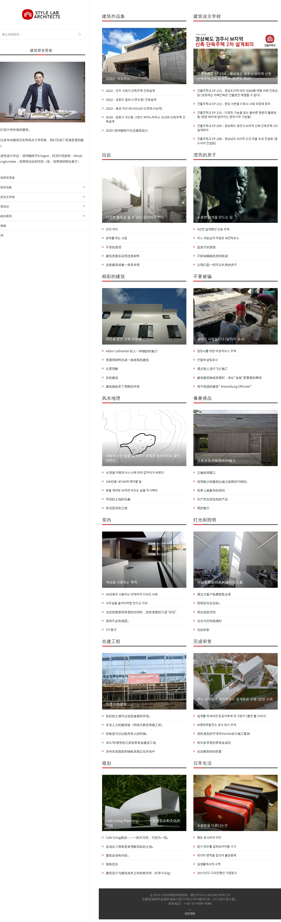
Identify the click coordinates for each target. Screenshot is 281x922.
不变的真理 (113, 248)
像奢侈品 (202, 399)
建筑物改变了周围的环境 (123, 387)
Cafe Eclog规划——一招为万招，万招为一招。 (138, 840)
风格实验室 (49, 216)
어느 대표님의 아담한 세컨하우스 (218, 239)
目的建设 (112, 379)
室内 (106, 521)
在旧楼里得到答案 (209, 753)
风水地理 (111, 399)
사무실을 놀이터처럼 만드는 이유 (127, 605)
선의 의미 (112, 230)
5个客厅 (111, 632)
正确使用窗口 (206, 474)
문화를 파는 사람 (116, 239)
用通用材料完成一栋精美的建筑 (127, 361)
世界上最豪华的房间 (211, 492)
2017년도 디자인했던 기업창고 (217, 875)
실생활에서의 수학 (209, 867)
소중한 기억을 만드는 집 (215, 217)
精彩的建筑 (113, 277)
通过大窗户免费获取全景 (214, 596)
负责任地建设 (116, 705)
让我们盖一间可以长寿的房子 (217, 265)
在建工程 (111, 643)
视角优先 (112, 867)
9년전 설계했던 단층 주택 (213, 230)
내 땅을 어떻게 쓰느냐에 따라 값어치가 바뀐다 (135, 474)
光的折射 (203, 632)
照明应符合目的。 (209, 605)
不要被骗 (202, 277)
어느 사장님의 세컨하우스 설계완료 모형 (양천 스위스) (235, 703)
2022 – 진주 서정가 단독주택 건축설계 (130, 91)
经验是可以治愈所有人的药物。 (127, 736)
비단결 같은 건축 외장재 (123, 340)
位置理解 (112, 370)
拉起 (106, 155)
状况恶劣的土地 (116, 510)
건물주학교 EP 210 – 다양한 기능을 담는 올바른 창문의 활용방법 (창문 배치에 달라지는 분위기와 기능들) (236, 115)
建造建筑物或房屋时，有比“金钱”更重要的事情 (229, 379)
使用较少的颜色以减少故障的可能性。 (223, 483)
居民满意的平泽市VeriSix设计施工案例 (223, 736)
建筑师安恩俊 (13, 177)
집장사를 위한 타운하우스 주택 (216, 352)
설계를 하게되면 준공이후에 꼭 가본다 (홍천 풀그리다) (231, 718)
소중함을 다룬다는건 (212, 828)
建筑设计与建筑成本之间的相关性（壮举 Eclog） (139, 875)
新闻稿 (8, 225)
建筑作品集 (49, 187)
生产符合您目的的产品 (212, 501)
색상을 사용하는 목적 (121, 583)
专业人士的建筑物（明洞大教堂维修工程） (135, 727)
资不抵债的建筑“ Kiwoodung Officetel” (224, 387)
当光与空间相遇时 (209, 623)
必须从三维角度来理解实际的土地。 (130, 849)
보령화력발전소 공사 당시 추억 (216, 727)
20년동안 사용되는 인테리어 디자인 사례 (132, 596)
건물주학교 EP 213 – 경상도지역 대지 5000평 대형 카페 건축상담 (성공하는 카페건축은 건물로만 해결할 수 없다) (237, 93)
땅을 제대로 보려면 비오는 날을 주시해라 (132, 492)
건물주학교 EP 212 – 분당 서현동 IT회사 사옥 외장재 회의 (233, 104)
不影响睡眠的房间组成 (212, 257)
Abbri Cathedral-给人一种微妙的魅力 (132, 352)
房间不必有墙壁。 (118, 623)
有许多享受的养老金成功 (214, 745)
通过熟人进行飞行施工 (212, 370)
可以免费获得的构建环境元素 (220, 583)
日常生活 (202, 765)
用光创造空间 (206, 614)
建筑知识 (49, 206)
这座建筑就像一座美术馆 (123, 265)
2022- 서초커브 (118, 78)
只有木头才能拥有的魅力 (216, 461)
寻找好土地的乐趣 (118, 501)
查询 (7, 235)
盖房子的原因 (206, 248)
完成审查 (202, 643)
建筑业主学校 (49, 197)
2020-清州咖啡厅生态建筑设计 (127, 131)
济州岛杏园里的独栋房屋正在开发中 (130, 753)
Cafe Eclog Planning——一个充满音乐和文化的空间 (143, 825)
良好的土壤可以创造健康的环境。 (129, 718)
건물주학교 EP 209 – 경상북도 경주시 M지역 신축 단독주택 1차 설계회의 (237, 128)
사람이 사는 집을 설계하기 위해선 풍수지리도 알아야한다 (143, 460)
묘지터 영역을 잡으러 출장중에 (216, 858)
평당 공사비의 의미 (209, 840)
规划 (106, 765)
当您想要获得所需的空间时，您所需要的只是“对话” (141, 614)
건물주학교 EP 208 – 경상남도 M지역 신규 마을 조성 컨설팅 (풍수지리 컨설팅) (237, 141)
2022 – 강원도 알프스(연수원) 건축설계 (131, 100)
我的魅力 (203, 510)
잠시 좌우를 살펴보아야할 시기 (216, 849)
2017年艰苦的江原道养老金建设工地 (131, 745)
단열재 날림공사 (207, 361)
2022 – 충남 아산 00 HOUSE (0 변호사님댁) (134, 108)
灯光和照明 (204, 521)
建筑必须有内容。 (118, 858)
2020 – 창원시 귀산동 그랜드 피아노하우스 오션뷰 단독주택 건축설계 (145, 119)
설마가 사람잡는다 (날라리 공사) (221, 340)
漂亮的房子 (204, 155)
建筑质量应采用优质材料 (123, 257)
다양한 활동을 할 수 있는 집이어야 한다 (135, 217)
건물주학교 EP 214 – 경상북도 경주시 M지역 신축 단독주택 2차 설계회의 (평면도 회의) (234, 76)
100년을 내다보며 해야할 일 (124, 483)
